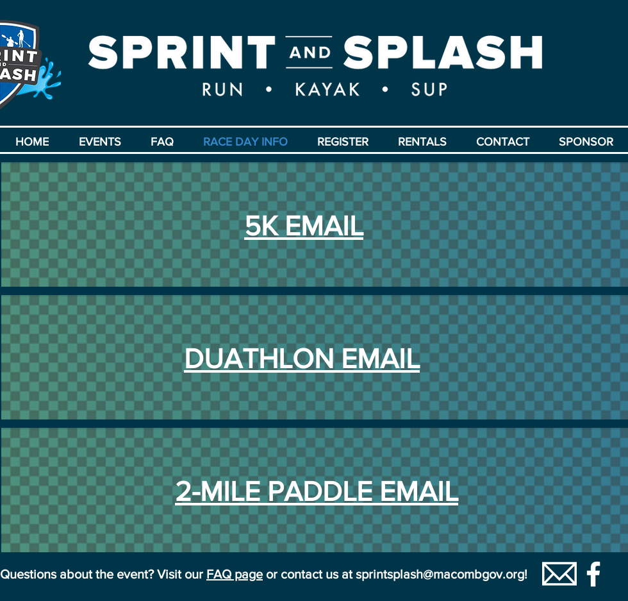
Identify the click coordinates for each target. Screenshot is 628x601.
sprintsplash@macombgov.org (440, 574)
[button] (99, 142)
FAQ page (234, 574)
